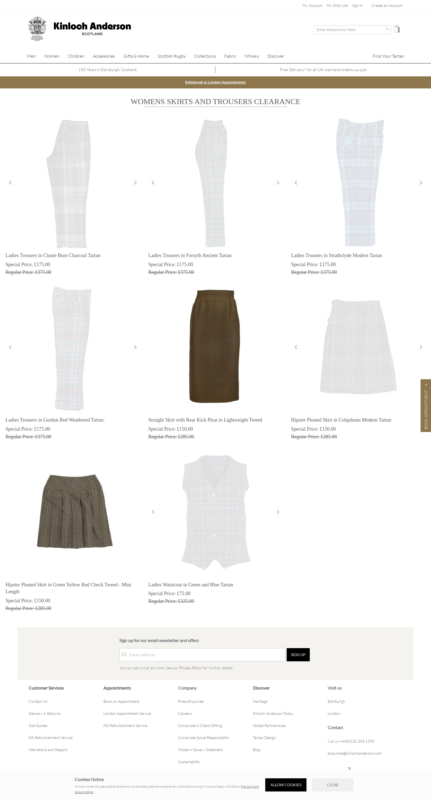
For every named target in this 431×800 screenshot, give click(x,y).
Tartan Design (264, 737)
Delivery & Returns (44, 713)
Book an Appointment (121, 701)
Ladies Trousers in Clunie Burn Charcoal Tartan (52, 255)
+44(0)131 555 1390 (356, 740)
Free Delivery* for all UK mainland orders (323, 69)
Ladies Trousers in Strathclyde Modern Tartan (336, 255)
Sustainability (189, 761)
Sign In (357, 5)
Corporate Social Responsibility (204, 737)
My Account (312, 5)
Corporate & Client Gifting (200, 725)
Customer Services (46, 687)
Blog (256, 749)
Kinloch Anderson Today (273, 713)
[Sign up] (298, 654)
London (334, 713)
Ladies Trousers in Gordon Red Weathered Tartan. (55, 419)
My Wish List (337, 5)
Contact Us (38, 701)
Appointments (117, 687)
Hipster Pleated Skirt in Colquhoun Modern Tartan (341, 419)
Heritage (260, 701)
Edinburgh (336, 701)
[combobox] (352, 29)
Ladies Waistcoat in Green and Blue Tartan (190, 584)
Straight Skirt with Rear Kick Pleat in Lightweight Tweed (205, 419)
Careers (185, 713)
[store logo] (37, 29)
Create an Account (386, 5)
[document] (215, 785)
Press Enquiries (191, 701)
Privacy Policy (190, 667)
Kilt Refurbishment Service (51, 737)
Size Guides (38, 725)
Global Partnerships (269, 725)
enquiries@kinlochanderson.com (355, 753)
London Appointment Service (127, 713)
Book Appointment (426, 409)
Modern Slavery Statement (200, 749)
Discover (261, 687)
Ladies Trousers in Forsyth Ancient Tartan (190, 255)
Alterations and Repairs (48, 749)
